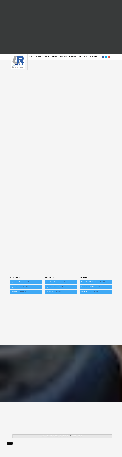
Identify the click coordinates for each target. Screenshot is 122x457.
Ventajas (63, 57)
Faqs (85, 57)
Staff (47, 57)
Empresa (39, 57)
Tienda (54, 57)
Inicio (31, 57)
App (80, 57)
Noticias (72, 57)
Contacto (93, 57)
